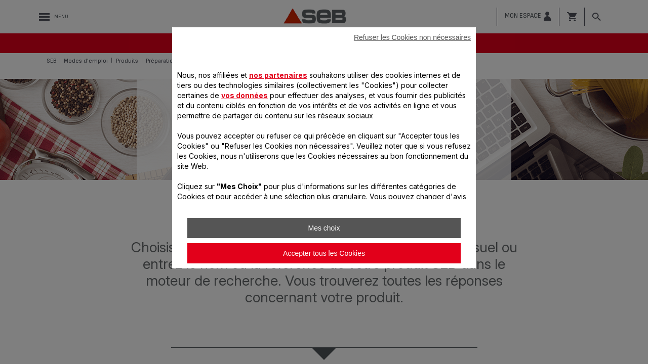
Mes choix (324, 228)
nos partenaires (278, 75)
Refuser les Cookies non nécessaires (412, 37)
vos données (244, 95)
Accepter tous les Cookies (324, 253)
